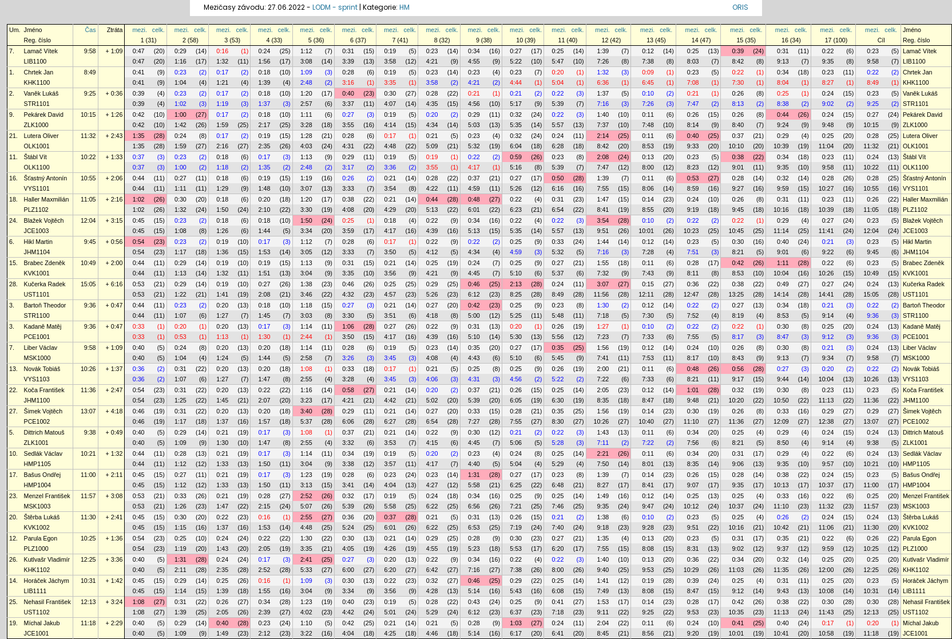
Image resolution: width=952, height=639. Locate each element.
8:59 (693, 188)
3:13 (306, 485)
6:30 (558, 400)
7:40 (558, 527)
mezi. (139, 29)
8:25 (516, 294)
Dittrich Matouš (44, 432)
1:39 (603, 51)
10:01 (646, 230)
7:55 (603, 188)
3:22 (306, 633)
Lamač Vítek (41, 51)
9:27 (738, 188)
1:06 (348, 326)
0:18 (265, 72)
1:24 (222, 357)
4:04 (390, 485)
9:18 (603, 527)
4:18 (432, 315)
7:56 (693, 442)
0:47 (139, 51)
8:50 (783, 442)
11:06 (826, 527)
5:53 (516, 548)
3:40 (306, 411)
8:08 (648, 548)
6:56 (474, 506)
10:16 (781, 209)
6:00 (348, 569)
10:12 (691, 506)
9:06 (738, 463)
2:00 (603, 368)
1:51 (265, 273)
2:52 (306, 495)
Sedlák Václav (43, 453)
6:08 (558, 590)
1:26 (222, 230)
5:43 (516, 590)
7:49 (603, 590)
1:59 (222, 124)
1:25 (180, 400)
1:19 (222, 103)
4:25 (390, 633)
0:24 (265, 51)
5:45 (558, 357)
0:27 (516, 51)
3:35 (390, 82)
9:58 (90, 51)
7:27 (474, 421)
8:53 (648, 146)
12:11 (646, 294)
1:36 (222, 252)
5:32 (474, 146)
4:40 (474, 463)
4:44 (516, 82)
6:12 (474, 294)
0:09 (648, 72)
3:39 (348, 61)
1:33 (222, 463)
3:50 (390, 252)
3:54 (390, 188)
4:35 (432, 103)
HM (404, 7)
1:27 (222, 315)
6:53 (474, 527)
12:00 (826, 569)
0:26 (738, 93)
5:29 (558, 463)
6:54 (558, 209)
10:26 (826, 273)
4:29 (390, 209)
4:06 (432, 379)
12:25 (88, 559)
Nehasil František (47, 601)
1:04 (180, 82)
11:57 (88, 495)
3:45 (390, 357)
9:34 (828, 357)
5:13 (432, 209)
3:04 (306, 273)
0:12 (648, 51)
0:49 (783, 284)
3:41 (348, 485)
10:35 (736, 612)
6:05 (516, 400)
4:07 (390, 103)
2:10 (265, 209)
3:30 (306, 209)
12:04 (88, 220)
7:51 (693, 252)
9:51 (603, 230)
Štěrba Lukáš (42, 517)
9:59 (783, 188)
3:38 (348, 463)
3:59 (348, 230)
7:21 (516, 506)
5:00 (474, 315)
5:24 (348, 527)
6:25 (516, 485)
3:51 (390, 315)
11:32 (88, 135)
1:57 (265, 421)
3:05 (306, 252)
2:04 (603, 623)
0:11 (648, 114)
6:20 (558, 548)
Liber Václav (41, 347)
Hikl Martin (38, 241)
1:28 (306, 135)
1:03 (516, 623)
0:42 (139, 114)
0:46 (348, 284)
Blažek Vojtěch (44, 220)
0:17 (222, 72)
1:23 (306, 474)
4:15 (432, 442)
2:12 (265, 633)
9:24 (783, 124)
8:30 (558, 421)
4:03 (306, 146)
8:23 (693, 167)
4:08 (348, 209)
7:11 (603, 442)
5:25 (516, 315)
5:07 (306, 506)
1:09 (306, 72)
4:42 (390, 400)
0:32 (516, 114)
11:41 (826, 230)
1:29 (222, 188)
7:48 (648, 124)
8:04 (783, 82)
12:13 (88, 601)
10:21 (88, 453)
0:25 (558, 51)
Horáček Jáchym (46, 580)
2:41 (306, 559)
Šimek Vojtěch (43, 411)
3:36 (390, 167)
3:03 (306, 315)
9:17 (738, 379)
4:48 (390, 146)
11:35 (781, 569)
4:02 (306, 612)
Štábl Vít (35, 156)
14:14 (781, 294)
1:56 (265, 61)
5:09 (432, 146)
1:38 (306, 284)
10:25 (88, 538)
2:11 (180, 569)
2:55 (306, 379)
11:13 (826, 400)
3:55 (348, 124)
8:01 (648, 463)
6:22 (432, 506)
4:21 (432, 61)
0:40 (348, 93)
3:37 (348, 103)
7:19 (516, 527)
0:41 (139, 72)
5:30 (516, 336)
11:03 (736, 569)
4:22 (432, 188)
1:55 (603, 262)
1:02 (180, 103)
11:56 (601, 294)
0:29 (180, 51)
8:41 (603, 209)
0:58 (348, 389)
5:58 (474, 485)
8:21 (738, 252)
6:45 (648, 82)
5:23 (474, 548)
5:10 (516, 273)
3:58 (390, 61)
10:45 (736, 230)
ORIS (740, 7)
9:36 (90, 305)
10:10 (736, 146)
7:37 (603, 124)
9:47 (648, 506)
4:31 (348, 146)
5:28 (558, 442)
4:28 (432, 590)
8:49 (90, 72)
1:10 (306, 623)
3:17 (348, 167)
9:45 (738, 209)
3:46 (306, 294)
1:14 (306, 326)
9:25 (90, 93)
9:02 (828, 103)
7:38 (648, 61)
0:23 (432, 51)
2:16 (222, 146)
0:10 (648, 93)
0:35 (474, 347)
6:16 (558, 188)
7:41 (603, 357)
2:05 (603, 389)
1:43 (603, 432)
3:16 (348, 82)
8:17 (738, 336)
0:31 (348, 51)
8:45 (603, 633)
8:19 (738, 315)
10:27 (826, 188)
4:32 (348, 294)
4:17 (474, 167)
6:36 (603, 82)
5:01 (390, 612)
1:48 (265, 188)
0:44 (783, 114)
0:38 (738, 156)
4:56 (474, 103)
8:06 (648, 188)
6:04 (516, 146)
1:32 (222, 61)
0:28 (348, 72)
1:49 (603, 495)
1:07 (180, 315)
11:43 (826, 612)
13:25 (736, 294)
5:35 (516, 124)
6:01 (474, 209)
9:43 (783, 590)
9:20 (693, 633)
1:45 (265, 315)
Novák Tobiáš (42, 368)
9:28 (648, 527)
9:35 (828, 61)
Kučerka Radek (45, 284)
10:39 (781, 146)
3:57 (390, 463)
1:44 (265, 230)
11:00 (88, 474)
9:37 (783, 548)
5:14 (474, 590)
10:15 (88, 114)
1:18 (222, 167)
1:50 (222, 209)
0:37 (738, 135)
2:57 (306, 103)
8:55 (648, 209)
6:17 (516, 633)
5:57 (558, 124)
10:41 (781, 633)
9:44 (783, 379)
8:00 (648, 167)
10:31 (88, 580)
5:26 (516, 188)
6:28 (558, 146)
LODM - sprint (335, 7)
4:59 (474, 188)
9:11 (603, 612)
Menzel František (47, 495)
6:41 (558, 633)
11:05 (88, 199)
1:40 (603, 114)
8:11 (693, 273)
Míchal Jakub (42, 623)
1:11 (306, 114)
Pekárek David (44, 114)
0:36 (693, 284)
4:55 (474, 61)
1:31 (474, 474)
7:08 (693, 82)
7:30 (738, 82)
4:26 (390, 548)
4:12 (432, 252)
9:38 (90, 432)
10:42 (781, 527)
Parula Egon (41, 538)
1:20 (306, 93)
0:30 (390, 93)
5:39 (558, 103)
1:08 (180, 230)
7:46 (558, 506)
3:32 (348, 442)
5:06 (516, 442)
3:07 (306, 188)
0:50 (558, 178)
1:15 (180, 527)
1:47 (603, 199)
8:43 (738, 357)
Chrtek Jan (39, 72)
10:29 (691, 569)
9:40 (603, 569)
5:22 (516, 61)
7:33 (648, 336)
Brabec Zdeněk (44, 262)
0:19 (390, 51)
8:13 (738, 103)
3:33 (348, 188)
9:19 (693, 209)
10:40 (646, 421)
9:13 (783, 61)
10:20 (736, 400)
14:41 (826, 294)
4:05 (348, 548)
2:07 (265, 400)
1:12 (306, 51)
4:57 (390, 294)
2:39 (265, 612)
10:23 (691, 230)
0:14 (648, 199)
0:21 (474, 93)
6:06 (348, 421)
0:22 (828, 51)
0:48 (474, 199)
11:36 (88, 389)
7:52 (693, 315)
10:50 (781, 400)
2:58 (306, 357)
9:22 (828, 252)
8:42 (738, 61)
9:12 (828, 336)
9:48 (828, 124)
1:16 (180, 61)
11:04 (826, 146)
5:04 (558, 82)
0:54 (139, 241)
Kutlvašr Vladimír (47, 559)
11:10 (691, 421)
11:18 (88, 623)
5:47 (558, 61)
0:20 (558, 72)
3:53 (390, 442)
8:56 (648, 633)
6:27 (390, 421)
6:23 (516, 209)
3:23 (306, 400)
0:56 (738, 368)
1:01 (693, 389)
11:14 (781, 230)
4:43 (474, 357)
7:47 (693, 103)
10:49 (88, 262)
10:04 (781, 273)
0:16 (222, 51)
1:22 (180, 294)
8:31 (693, 548)
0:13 (648, 156)
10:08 (826, 590)
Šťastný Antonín (46, 178)
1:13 (306, 156)
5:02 (432, 400)
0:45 (139, 220)
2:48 (306, 82)
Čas (90, 29)
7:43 (648, 273)
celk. (158, 29)
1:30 (603, 305)
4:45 (474, 273)
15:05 (88, 284)
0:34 (474, 51)
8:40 (738, 124)
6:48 (558, 485)
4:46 (432, 633)
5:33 (306, 569)
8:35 (603, 400)
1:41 (222, 294)
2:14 (603, 135)
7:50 (603, 463)
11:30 (88, 517)
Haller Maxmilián (46, 199)
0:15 (648, 284)
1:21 (222, 82)
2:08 (603, 156)
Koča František (44, 389)
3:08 (306, 61)
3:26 (348, 357)
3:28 (306, 124)
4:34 (432, 124)
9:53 (648, 569)
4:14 (390, 124)
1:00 (180, 114)
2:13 (516, 284)
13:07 (88, 411)
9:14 (828, 315)
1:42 (180, 124)
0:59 (516, 156)
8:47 (783, 336)
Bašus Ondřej (42, 474)
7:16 (603, 103)
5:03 (474, 124)
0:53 (693, 178)
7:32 (603, 273)
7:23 (603, 336)
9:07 (693, 485)
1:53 (265, 252)
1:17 (180, 252)
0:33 (558, 241)
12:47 (691, 294)
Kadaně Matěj (43, 326)
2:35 (265, 146)
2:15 (265, 506)
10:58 (826, 633)
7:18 (603, 315)
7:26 (603, 61)
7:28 (648, 252)
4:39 (432, 230)
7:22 (603, 379)
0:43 (474, 601)
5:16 (516, 167)
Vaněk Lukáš (41, 93)
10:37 (826, 485)
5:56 (558, 336)
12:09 (781, 421)
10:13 (781, 485)
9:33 (693, 146)
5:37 (558, 273)
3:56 (390, 273)
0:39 (738, 51)
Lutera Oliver (41, 135)
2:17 (265, 124)
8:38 (783, 103)
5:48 (558, 315)
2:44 (306, 336)
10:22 (88, 156)
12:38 (826, 421)
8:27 (828, 82)
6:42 (432, 569)
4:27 (432, 485)
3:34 (306, 230)
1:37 (603, 93)
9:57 (828, 463)
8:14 (693, 124)
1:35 (139, 135)
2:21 (603, 453)
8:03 (693, 61)
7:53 (648, 357)
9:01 (738, 167)
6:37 (516, 612)
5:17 (516, 103)
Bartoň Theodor (45, 305)
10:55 (88, 178)
